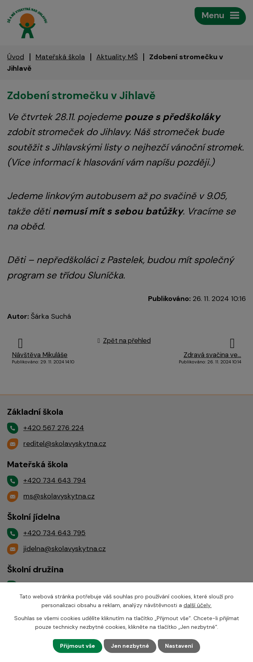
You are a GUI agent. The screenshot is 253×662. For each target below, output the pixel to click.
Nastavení (179, 645)
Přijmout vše (77, 645)
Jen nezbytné (130, 645)
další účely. (198, 605)
